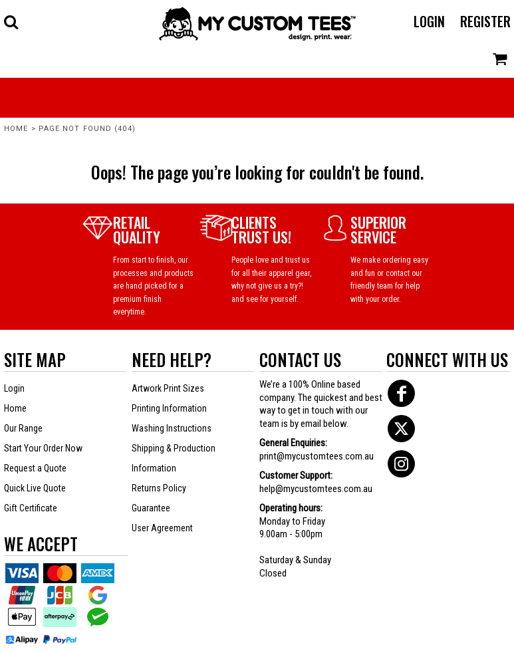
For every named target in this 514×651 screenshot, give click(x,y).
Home (16, 128)
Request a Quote (35, 468)
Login (429, 21)
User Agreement (162, 528)
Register (485, 21)
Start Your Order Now (43, 448)
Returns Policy (159, 488)
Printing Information (169, 408)
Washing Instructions (171, 428)
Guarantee (151, 508)
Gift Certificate (30, 508)
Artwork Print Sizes (168, 388)
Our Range (23, 428)
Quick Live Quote (35, 488)
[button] (11, 21)
